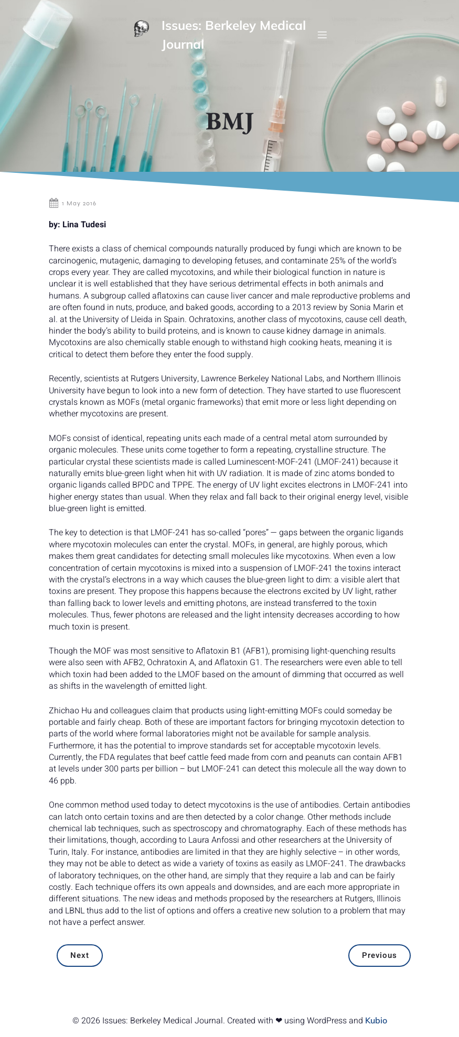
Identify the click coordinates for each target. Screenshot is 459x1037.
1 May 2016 (73, 203)
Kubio (376, 1020)
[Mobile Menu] (322, 34)
